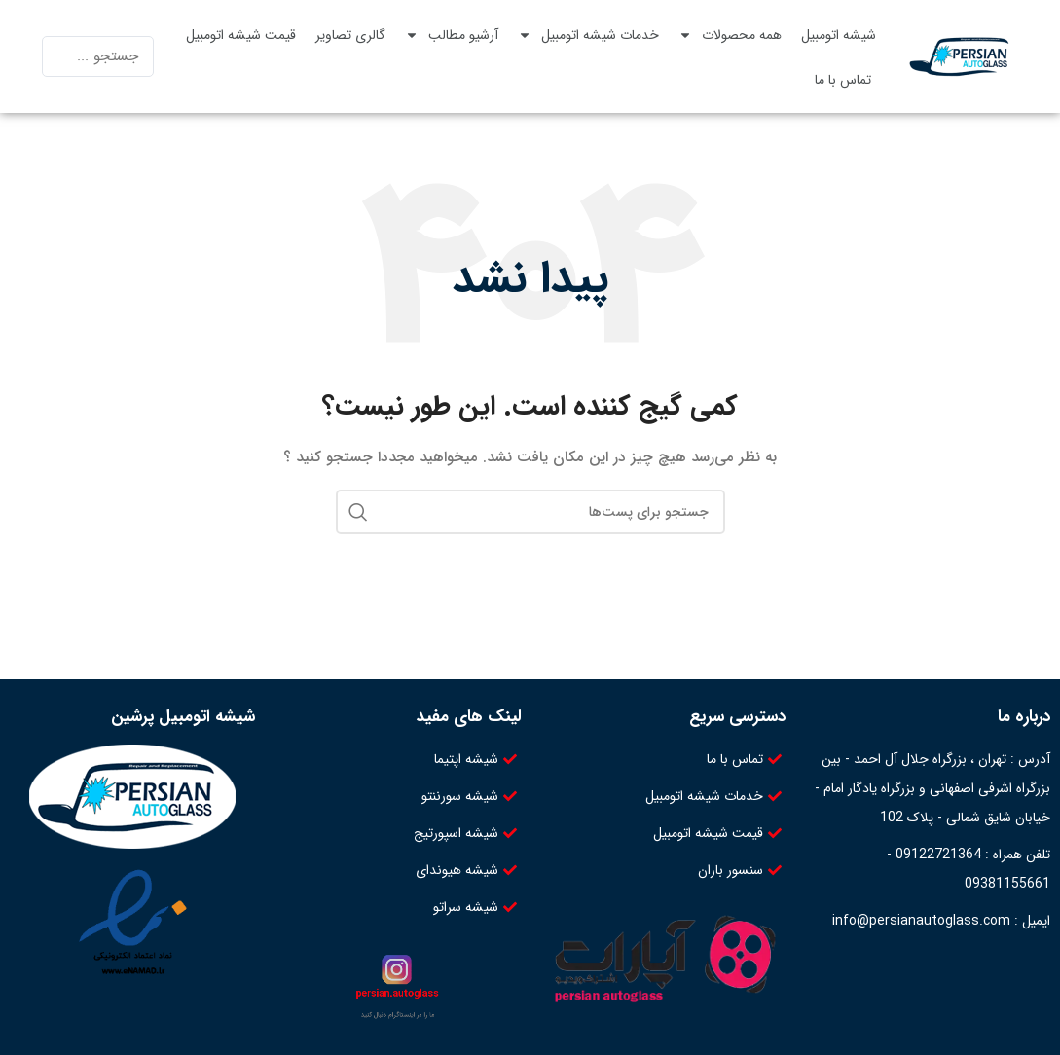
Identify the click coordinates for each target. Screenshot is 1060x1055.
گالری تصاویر (350, 35)
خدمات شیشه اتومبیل (588, 35)
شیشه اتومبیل (838, 35)
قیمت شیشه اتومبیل (241, 35)
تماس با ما (843, 80)
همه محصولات (730, 35)
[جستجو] (530, 512)
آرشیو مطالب (451, 35)
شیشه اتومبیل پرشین (183, 717)
